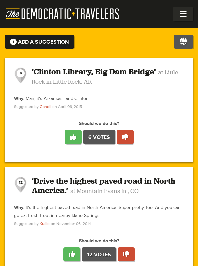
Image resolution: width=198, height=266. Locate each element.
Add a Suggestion (39, 42)
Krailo (45, 223)
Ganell (45, 106)
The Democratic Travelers (63, 14)
